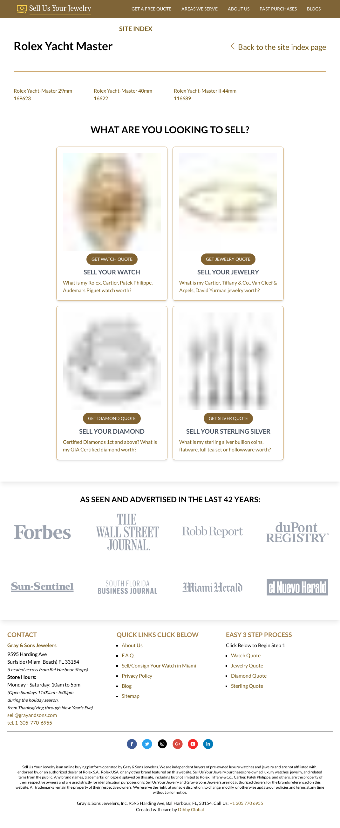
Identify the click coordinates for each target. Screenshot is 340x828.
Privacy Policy (137, 676)
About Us (132, 645)
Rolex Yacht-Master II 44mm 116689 (205, 94)
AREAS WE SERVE (199, 8)
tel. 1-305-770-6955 (29, 723)
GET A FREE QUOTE (151, 8)
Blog (127, 686)
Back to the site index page (277, 46)
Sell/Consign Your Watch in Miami (159, 665)
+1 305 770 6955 (246, 803)
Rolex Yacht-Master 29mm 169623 (43, 94)
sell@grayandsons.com (32, 715)
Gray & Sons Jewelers (32, 645)
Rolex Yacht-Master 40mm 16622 (123, 94)
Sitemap (130, 696)
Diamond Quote (249, 676)
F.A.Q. (128, 655)
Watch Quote (246, 655)
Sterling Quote (247, 686)
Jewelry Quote (247, 665)
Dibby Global (191, 809)
